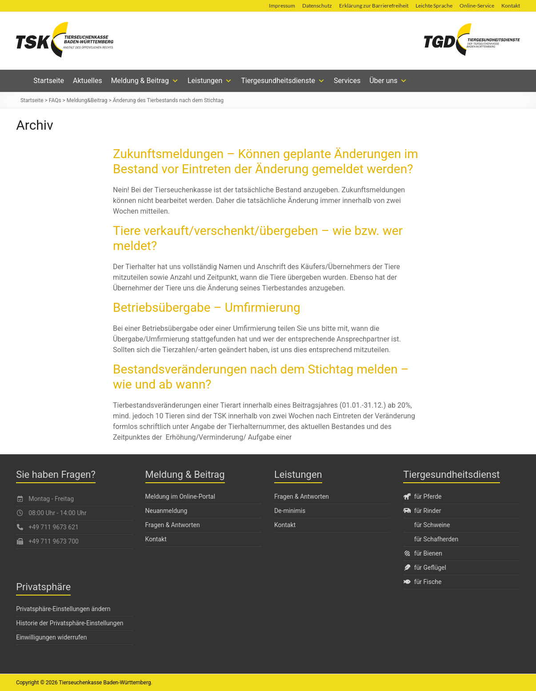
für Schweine (432, 524)
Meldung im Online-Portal (180, 496)
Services (347, 80)
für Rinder (422, 510)
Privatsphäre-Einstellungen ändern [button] (63, 608)
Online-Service (477, 5)
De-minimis (289, 510)
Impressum (282, 5)
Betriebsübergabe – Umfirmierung (206, 307)
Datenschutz (317, 5)
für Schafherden (436, 539)
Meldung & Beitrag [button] (145, 81)
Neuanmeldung (166, 510)
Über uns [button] (388, 81)
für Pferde (422, 496)
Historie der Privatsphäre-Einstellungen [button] (69, 623)
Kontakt (510, 5)
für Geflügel (424, 567)
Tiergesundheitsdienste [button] (283, 81)
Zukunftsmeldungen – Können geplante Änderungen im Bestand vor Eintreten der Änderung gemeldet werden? (265, 161)
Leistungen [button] (210, 81)
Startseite (48, 80)
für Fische (422, 581)
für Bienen (422, 553)
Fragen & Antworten (172, 524)
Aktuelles (87, 80)
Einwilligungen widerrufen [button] (51, 637)
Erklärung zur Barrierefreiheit (373, 5)
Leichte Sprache (434, 5)
